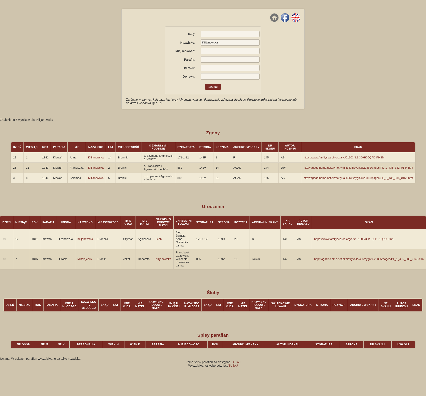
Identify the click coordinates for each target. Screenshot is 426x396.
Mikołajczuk (84, 259)
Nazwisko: (187, 42)
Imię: (191, 34)
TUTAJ (236, 362)
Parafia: (189, 59)
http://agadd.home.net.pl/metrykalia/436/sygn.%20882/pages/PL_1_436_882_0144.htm (358, 167)
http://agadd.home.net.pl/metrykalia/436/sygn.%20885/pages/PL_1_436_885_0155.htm (358, 178)
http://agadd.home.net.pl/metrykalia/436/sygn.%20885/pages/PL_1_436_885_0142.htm (369, 259)
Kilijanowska (96, 157)
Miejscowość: (185, 51)
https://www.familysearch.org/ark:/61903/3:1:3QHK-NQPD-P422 (354, 239)
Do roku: (189, 76)
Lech (159, 239)
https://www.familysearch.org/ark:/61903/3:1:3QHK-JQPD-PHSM (344, 157)
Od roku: (189, 68)
